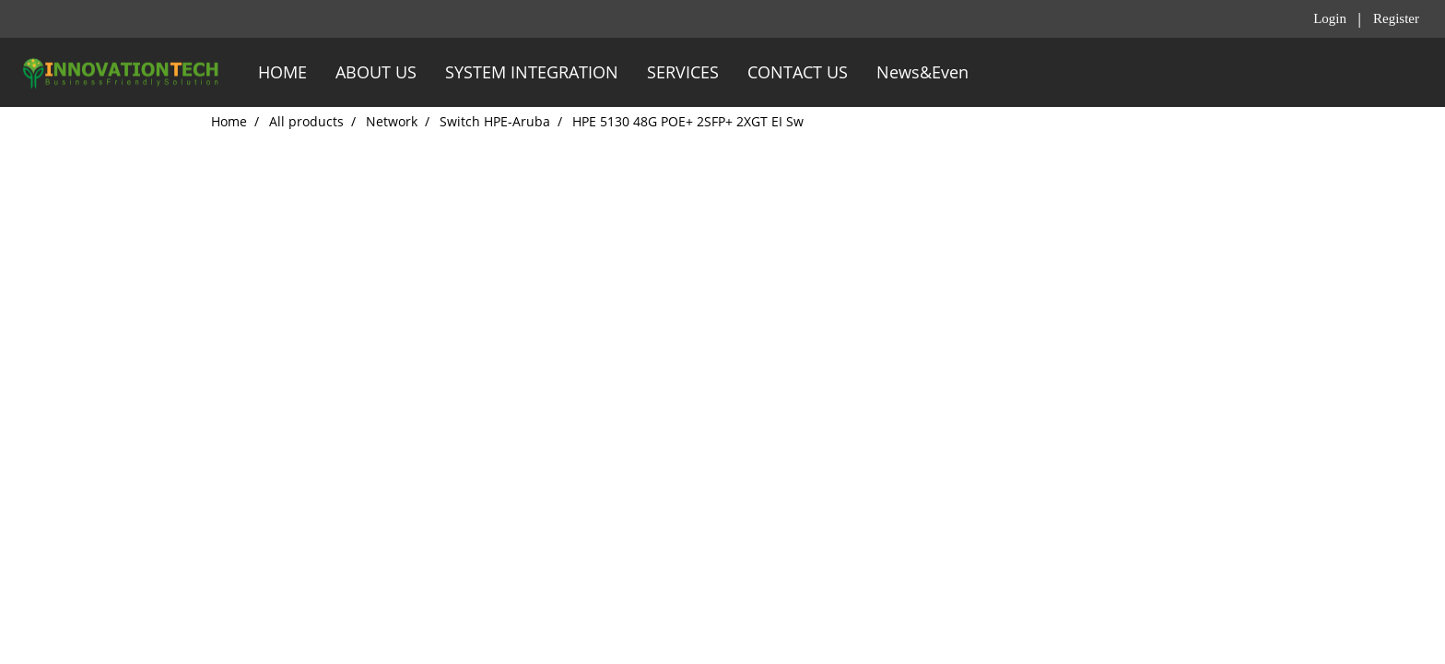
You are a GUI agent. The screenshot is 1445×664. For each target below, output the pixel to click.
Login (1329, 18)
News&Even (922, 72)
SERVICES (683, 72)
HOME (282, 72)
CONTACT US (797, 72)
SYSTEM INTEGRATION (531, 72)
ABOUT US (376, 72)
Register (1396, 18)
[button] (999, 72)
